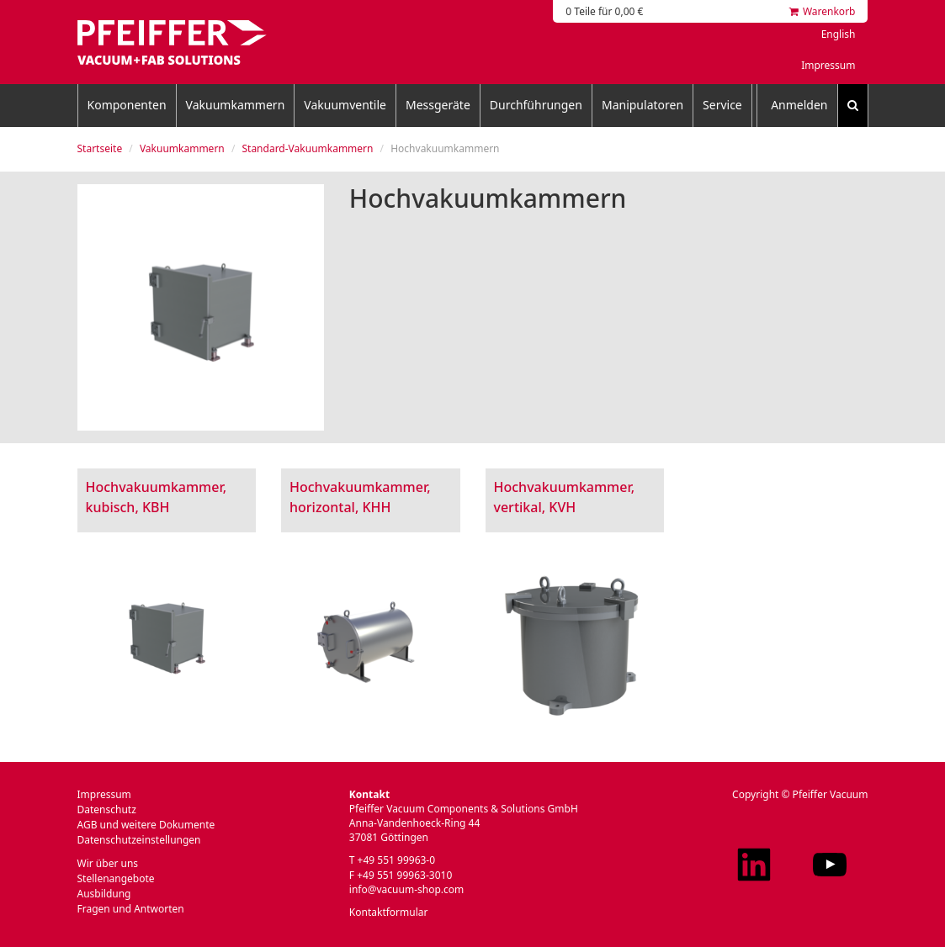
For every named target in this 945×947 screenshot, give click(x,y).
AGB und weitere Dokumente (146, 824)
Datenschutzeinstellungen (139, 840)
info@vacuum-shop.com (406, 889)
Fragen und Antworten (130, 909)
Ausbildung (104, 893)
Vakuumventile (345, 105)
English (838, 34)
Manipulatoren (642, 105)
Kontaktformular (388, 912)
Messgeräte (438, 105)
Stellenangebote (116, 878)
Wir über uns (108, 863)
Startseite (100, 148)
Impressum (828, 65)
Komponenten (127, 105)
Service (722, 105)
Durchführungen (536, 105)
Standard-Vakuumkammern (307, 148)
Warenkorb (822, 11)
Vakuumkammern (235, 105)
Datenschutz (106, 809)
